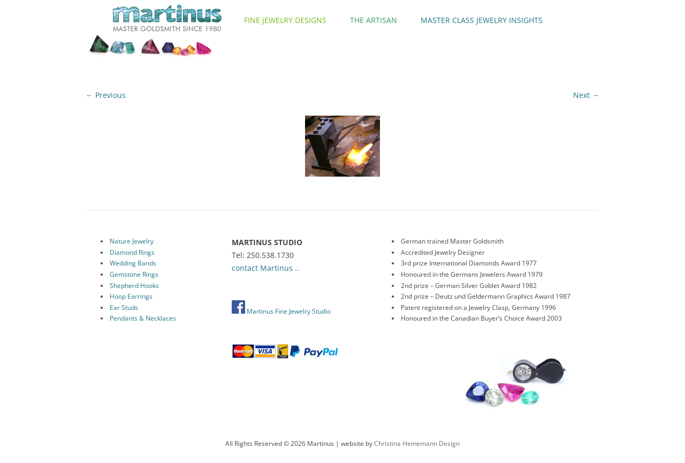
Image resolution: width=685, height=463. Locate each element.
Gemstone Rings (134, 274)
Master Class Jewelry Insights (482, 20)
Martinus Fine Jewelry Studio (281, 311)
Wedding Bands (133, 263)
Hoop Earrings (131, 296)
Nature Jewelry (132, 241)
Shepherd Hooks (134, 285)
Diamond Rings (132, 252)
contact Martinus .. (265, 268)
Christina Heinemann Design (417, 443)
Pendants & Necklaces (143, 318)
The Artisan (373, 20)
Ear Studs (124, 307)
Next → (586, 95)
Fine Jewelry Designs (285, 20)
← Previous (106, 95)
